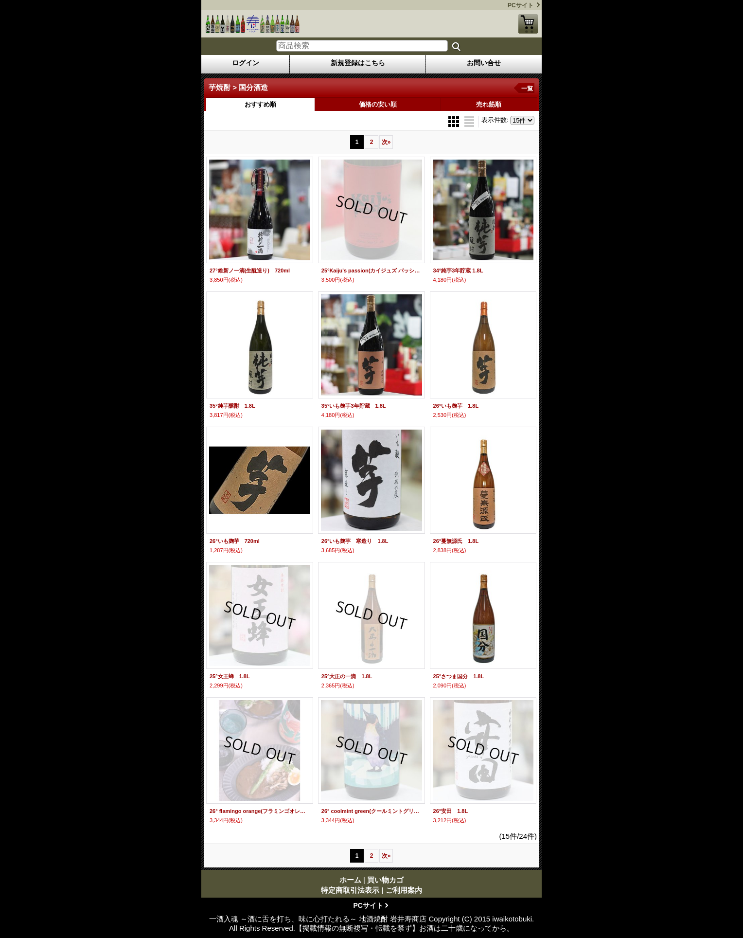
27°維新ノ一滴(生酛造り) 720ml (250, 270)
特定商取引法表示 (350, 890)
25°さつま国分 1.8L (458, 676)
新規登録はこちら (358, 63)
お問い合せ (484, 63)
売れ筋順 (488, 104)
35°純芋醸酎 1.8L (232, 406)
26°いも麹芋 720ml (235, 541)
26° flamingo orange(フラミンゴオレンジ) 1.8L (260, 811)
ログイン (245, 63)
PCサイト (520, 5)
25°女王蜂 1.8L (230, 676)
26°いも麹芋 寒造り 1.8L (355, 541)
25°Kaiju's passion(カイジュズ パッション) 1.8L (371, 270)
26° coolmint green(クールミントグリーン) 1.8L (371, 811)
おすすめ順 (260, 104)
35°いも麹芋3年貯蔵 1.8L (353, 406)
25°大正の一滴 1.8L (346, 676)
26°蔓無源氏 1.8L (456, 541)
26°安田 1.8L (450, 811)
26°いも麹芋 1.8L (456, 406)
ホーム (350, 880)
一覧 (527, 88)
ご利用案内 (404, 890)
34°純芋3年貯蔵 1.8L (458, 270)
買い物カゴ (528, 24)
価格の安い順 (378, 104)
